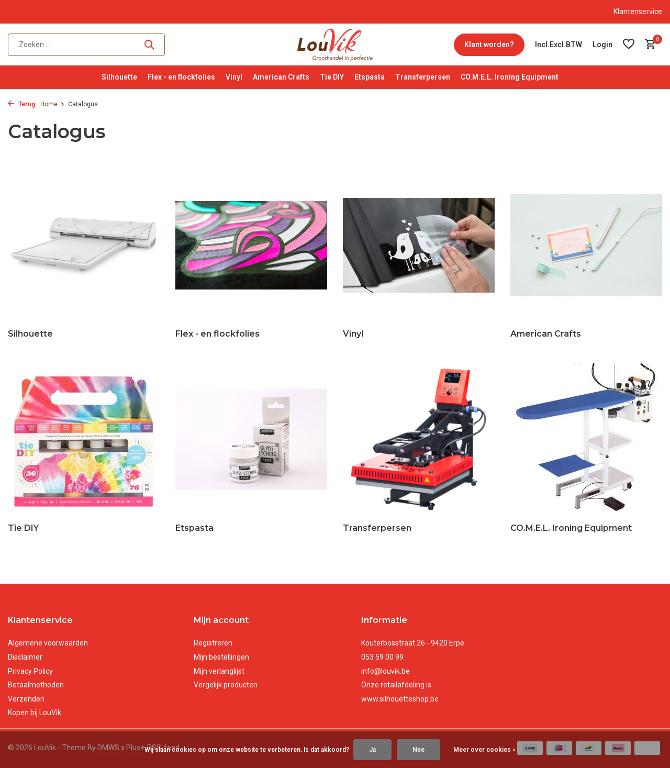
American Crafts (281, 77)
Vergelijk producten (226, 685)
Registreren (213, 643)
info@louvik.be (385, 671)
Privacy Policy (30, 671)
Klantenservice (637, 11)
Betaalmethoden (36, 685)
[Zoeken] (86, 45)
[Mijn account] (602, 44)
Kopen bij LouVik (34, 712)
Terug (21, 104)
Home (52, 104)
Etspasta (369, 77)
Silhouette (119, 77)
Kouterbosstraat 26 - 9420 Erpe (412, 643)
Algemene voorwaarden (48, 643)
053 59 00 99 (382, 657)
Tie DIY (332, 77)
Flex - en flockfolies (181, 77)
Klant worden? (489, 44)
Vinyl (234, 77)
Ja (372, 749)
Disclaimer (25, 657)
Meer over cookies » (484, 749)
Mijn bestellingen (221, 657)
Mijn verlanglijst (219, 671)
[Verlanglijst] (628, 44)
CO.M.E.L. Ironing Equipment (510, 77)
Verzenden (26, 699)
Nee (418, 749)
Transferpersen (422, 77)
